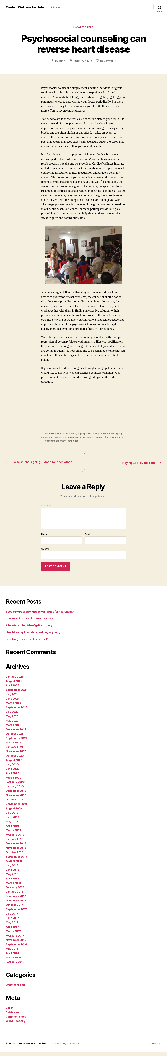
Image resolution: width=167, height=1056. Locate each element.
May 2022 (12, 724)
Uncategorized (83, 27)
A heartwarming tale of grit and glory (29, 629)
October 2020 (15, 759)
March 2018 (13, 887)
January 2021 (14, 751)
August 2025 (14, 685)
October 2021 (14, 737)
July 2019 (12, 816)
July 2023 (12, 716)
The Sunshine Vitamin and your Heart (29, 622)
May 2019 (12, 825)
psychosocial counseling (81, 437)
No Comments (108, 61)
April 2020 (12, 777)
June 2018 (12, 874)
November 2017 (16, 904)
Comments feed (16, 1020)
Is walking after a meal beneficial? (27, 643)
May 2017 (12, 926)
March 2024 (13, 707)
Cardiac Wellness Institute (26, 7)
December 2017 (16, 900)
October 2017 (14, 909)
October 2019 (14, 803)
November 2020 (16, 755)
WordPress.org (15, 1025)
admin (61, 61)
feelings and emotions (104, 433)
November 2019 (16, 799)
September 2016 (16, 948)
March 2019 (13, 834)
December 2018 (16, 847)
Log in (9, 1012)
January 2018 (14, 895)
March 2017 (13, 935)
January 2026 (15, 680)
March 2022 (13, 729)
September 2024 (16, 694)
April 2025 (12, 689)
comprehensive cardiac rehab (61, 433)
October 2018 (14, 856)
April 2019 (12, 830)
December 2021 (16, 733)
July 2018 (12, 869)
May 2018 (12, 878)
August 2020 (14, 764)
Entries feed (13, 1016)
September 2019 (16, 808)
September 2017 (16, 913)
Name (44, 538)
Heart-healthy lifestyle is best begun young (33, 636)
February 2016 (15, 966)
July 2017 (12, 917)
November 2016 (16, 944)
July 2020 (12, 768)
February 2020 (15, 786)
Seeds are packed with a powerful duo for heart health (40, 615)
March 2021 (13, 746)
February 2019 (15, 838)
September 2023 (16, 711)
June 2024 (12, 702)
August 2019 (14, 812)
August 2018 (14, 865)
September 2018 (16, 860)
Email (87, 538)
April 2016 (12, 957)
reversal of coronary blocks (110, 437)
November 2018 (16, 852)
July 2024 (12, 698)
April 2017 (12, 931)
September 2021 (16, 742)
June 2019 (12, 821)
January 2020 (15, 790)
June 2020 (13, 773)
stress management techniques (62, 441)
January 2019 (14, 843)
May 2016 (12, 952)
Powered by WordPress (67, 1047)
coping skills (85, 433)
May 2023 (12, 720)
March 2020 (13, 781)
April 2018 (12, 882)
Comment (46, 510)
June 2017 (12, 922)
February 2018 (15, 891)
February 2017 (15, 939)
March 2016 (13, 961)
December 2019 (16, 795)
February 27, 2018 (82, 61)
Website (45, 553)
